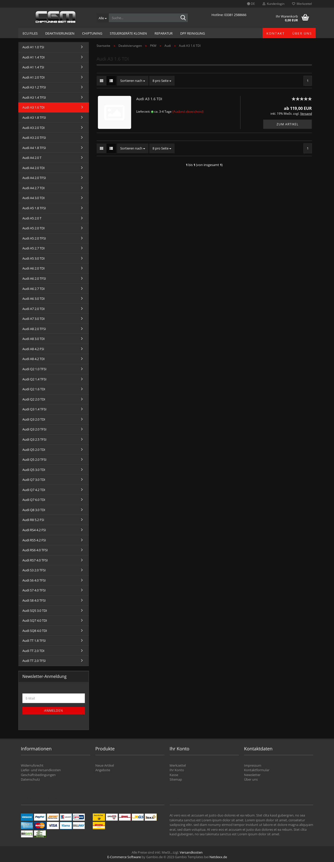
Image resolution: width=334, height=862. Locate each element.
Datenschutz (30, 779)
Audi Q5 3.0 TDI (33, 469)
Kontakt (275, 33)
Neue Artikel (104, 765)
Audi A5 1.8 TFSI (34, 208)
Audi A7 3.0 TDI (33, 318)
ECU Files (30, 33)
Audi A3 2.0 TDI (33, 127)
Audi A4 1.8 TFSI (34, 147)
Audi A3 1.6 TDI (149, 98)
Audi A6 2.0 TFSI (34, 278)
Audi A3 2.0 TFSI (34, 137)
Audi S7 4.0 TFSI (34, 590)
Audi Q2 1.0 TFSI (34, 369)
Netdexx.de (218, 857)
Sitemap (176, 779)
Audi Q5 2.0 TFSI (34, 459)
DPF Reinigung (192, 33)
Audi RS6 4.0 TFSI (35, 550)
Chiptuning (92, 33)
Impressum (252, 765)
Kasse (174, 774)
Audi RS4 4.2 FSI (34, 530)
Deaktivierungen (59, 33)
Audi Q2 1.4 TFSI (34, 379)
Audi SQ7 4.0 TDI (34, 620)
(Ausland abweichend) (188, 111)
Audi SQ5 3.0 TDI (34, 610)
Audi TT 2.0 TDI (33, 650)
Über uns (302, 33)
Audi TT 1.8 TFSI (34, 640)
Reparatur (164, 33)
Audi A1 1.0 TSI (33, 47)
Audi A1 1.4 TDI (33, 57)
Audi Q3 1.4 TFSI (34, 409)
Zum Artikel (287, 124)
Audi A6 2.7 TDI (33, 288)
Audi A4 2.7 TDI (33, 188)
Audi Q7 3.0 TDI (33, 479)
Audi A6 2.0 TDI (33, 268)
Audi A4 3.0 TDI (33, 198)
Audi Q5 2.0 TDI (33, 449)
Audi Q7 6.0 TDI (33, 499)
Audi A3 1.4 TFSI (34, 97)
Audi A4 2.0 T (31, 157)
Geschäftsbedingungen (38, 774)
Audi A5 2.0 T (31, 218)
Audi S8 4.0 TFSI (34, 600)
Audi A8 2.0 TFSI (34, 328)
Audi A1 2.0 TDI (33, 77)
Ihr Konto (177, 770)
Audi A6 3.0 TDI (33, 298)
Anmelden (53, 710)
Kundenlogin (273, 4)
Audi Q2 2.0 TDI (33, 399)
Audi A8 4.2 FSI (33, 349)
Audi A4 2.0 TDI (33, 168)
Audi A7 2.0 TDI (33, 308)
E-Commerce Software (124, 857)
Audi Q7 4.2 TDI (33, 489)
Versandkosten (191, 852)
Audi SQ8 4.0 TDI (34, 630)
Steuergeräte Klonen (128, 33)
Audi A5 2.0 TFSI (34, 238)
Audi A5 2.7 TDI (33, 248)
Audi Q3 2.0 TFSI (34, 429)
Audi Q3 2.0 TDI (33, 419)
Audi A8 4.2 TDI (33, 358)
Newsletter (252, 774)
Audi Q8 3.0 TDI (33, 510)
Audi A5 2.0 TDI (33, 228)
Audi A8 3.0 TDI (33, 338)
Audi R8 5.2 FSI (33, 519)
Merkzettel (302, 4)
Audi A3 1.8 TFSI (34, 117)
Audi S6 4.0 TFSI (34, 580)
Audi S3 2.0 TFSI (34, 570)
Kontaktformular (256, 770)
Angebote (102, 770)
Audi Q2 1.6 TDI (33, 389)
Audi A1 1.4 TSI (33, 67)
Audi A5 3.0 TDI (33, 258)
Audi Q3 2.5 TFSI (34, 439)
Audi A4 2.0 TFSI (34, 177)
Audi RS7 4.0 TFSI (35, 560)
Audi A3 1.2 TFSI (34, 87)
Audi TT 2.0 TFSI (34, 660)
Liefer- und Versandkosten (41, 770)
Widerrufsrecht (32, 765)
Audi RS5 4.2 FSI (34, 540)
